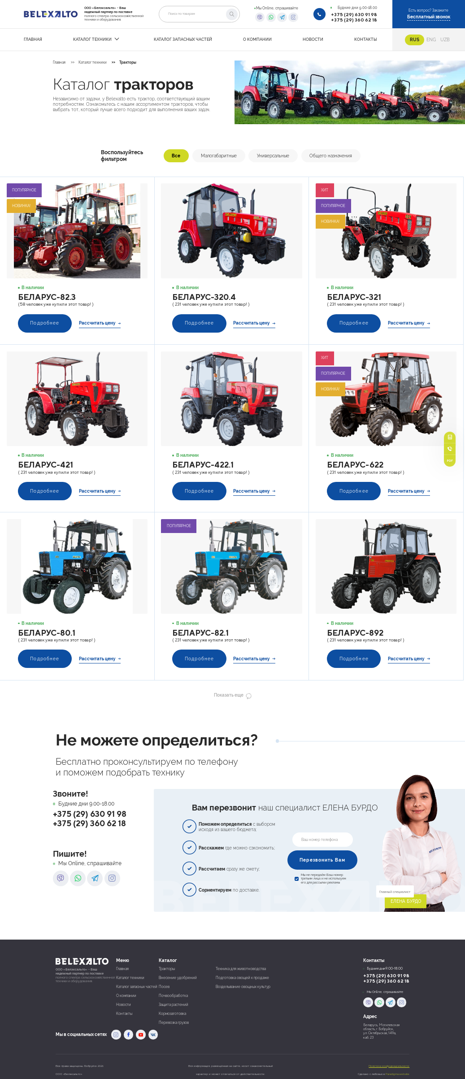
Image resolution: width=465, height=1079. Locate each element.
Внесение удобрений (178, 978)
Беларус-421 (45, 464)
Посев (164, 987)
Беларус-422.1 (203, 464)
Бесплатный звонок (428, 16)
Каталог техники (92, 63)
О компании (126, 996)
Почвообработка (173, 996)
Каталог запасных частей (136, 987)
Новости (123, 1005)
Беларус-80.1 (46, 632)
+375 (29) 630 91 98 (354, 14)
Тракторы (127, 63)
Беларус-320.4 (204, 297)
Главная (59, 63)
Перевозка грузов (174, 1023)
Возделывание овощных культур (243, 987)
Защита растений (173, 1005)
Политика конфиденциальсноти (389, 1065)
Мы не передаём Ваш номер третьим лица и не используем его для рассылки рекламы (323, 878)
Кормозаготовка (172, 1014)
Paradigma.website (397, 1073)
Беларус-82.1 (200, 632)
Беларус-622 (355, 464)
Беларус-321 (354, 297)
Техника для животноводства (241, 969)
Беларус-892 (355, 632)
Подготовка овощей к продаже (242, 978)
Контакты (124, 1014)
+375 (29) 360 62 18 (354, 19)
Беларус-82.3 (47, 297)
